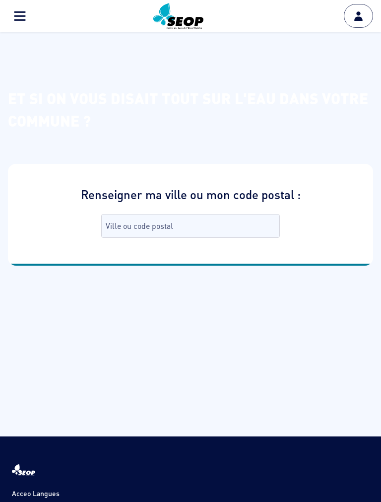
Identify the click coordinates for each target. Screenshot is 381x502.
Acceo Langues (36, 493)
